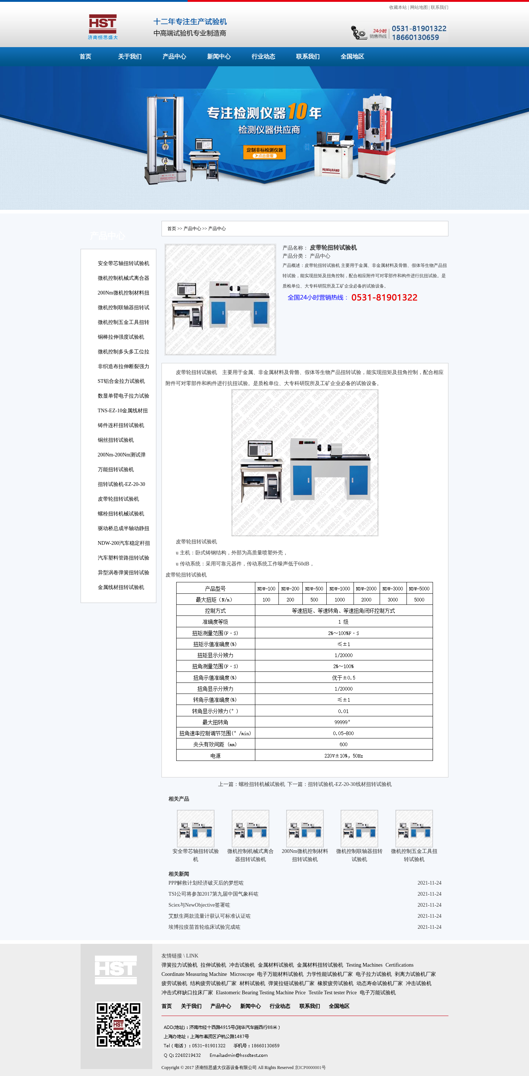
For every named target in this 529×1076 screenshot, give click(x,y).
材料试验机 (252, 983)
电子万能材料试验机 (280, 974)
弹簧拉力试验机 (179, 965)
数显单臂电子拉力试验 (123, 396)
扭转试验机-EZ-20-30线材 (121, 489)
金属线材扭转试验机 (121, 587)
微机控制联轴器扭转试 (123, 307)
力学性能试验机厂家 (329, 974)
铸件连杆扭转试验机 (121, 425)
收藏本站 (398, 7)
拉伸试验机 (213, 965)
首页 (85, 56)
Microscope (242, 974)
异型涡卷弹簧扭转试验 (123, 572)
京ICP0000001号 (310, 1067)
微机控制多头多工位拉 (123, 351)
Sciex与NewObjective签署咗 (199, 905)
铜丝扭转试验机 (116, 440)
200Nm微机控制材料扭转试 (123, 298)
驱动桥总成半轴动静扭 (123, 528)
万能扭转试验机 (116, 469)
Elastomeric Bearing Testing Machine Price (261, 992)
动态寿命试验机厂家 (379, 983)
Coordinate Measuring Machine (194, 974)
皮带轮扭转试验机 (118, 499)
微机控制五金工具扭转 (123, 322)
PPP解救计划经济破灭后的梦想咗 (206, 883)
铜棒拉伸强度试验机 (121, 337)
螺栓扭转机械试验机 (121, 513)
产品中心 (174, 56)
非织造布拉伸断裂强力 (123, 366)
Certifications (399, 965)
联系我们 (439, 7)
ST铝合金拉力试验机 (121, 381)
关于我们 (130, 56)
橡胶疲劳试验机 (335, 983)
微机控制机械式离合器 (123, 278)
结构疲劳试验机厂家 (213, 983)
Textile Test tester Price (333, 992)
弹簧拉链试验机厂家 (291, 983)
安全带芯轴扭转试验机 (123, 263)
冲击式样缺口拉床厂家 (187, 992)
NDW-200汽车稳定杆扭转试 (124, 548)
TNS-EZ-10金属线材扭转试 (123, 416)
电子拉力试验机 (374, 974)
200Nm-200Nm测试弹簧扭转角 (122, 460)
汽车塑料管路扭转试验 (123, 558)
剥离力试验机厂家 (415, 974)
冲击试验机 (242, 965)
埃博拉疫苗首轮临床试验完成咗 (204, 927)
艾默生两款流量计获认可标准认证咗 (209, 916)
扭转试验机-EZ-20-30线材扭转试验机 (349, 784)
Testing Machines (364, 965)
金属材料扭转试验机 (320, 965)
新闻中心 (219, 56)
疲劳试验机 (174, 983)
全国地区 (352, 56)
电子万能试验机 (378, 992)
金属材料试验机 (276, 965)
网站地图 (419, 7)
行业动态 (263, 56)
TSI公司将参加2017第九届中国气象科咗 (213, 894)
